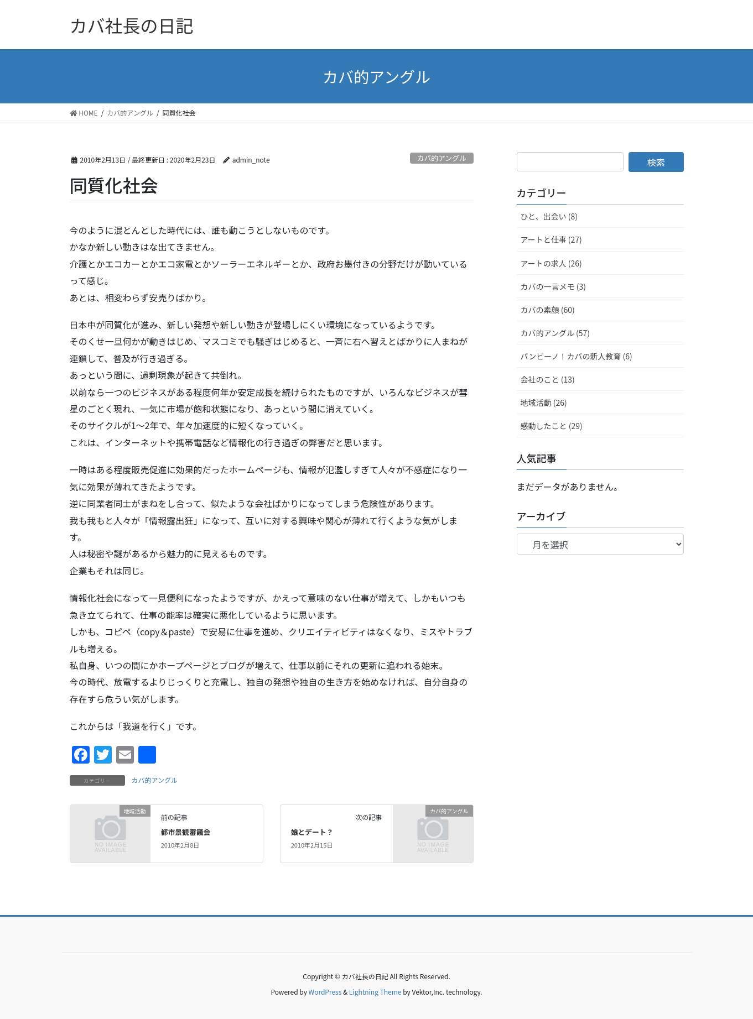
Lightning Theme (375, 991)
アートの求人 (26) (551, 263)
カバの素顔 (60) (548, 309)
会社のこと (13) (548, 379)
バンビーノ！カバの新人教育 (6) (576, 356)
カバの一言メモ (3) (553, 286)
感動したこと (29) (552, 425)
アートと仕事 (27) (551, 239)
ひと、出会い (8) (549, 216)
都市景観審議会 (186, 832)
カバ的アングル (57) (555, 332)
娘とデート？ (312, 832)
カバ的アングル (441, 158)
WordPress (325, 991)
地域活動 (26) (544, 402)
